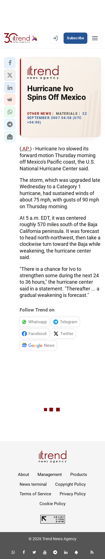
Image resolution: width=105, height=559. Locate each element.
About (23, 474)
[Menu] (95, 38)
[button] (9, 63)
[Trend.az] (21, 38)
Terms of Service (35, 493)
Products (78, 474)
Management (50, 474)
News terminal (33, 484)
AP (25, 149)
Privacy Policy (73, 493)
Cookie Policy (52, 503)
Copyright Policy (70, 484)
